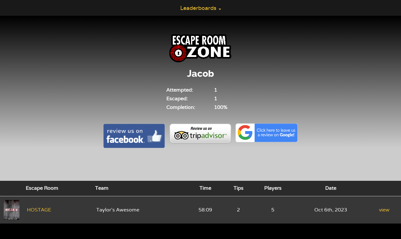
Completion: (180, 107)
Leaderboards (200, 7)
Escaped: (177, 98)
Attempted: (179, 90)
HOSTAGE (39, 209)
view (384, 209)
